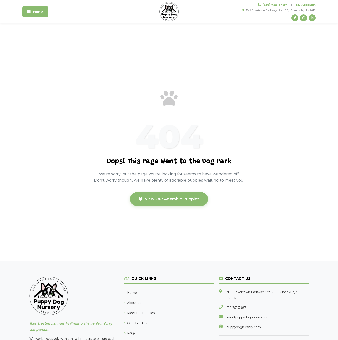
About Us (132, 303)
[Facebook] (294, 17)
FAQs (129, 333)
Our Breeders (135, 323)
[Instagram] (303, 17)
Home (130, 293)
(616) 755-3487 (275, 5)
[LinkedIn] (312, 17)
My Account (306, 5)
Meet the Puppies (139, 313)
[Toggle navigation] (35, 11)
